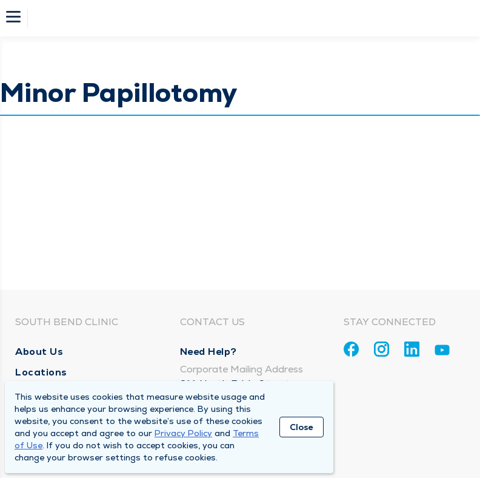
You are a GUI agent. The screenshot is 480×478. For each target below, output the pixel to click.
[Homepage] (248, 18)
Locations (41, 372)
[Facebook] (351, 349)
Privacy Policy (183, 433)
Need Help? (208, 351)
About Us (39, 351)
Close (301, 427)
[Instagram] (381, 349)
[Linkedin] (411, 349)
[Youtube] (442, 352)
